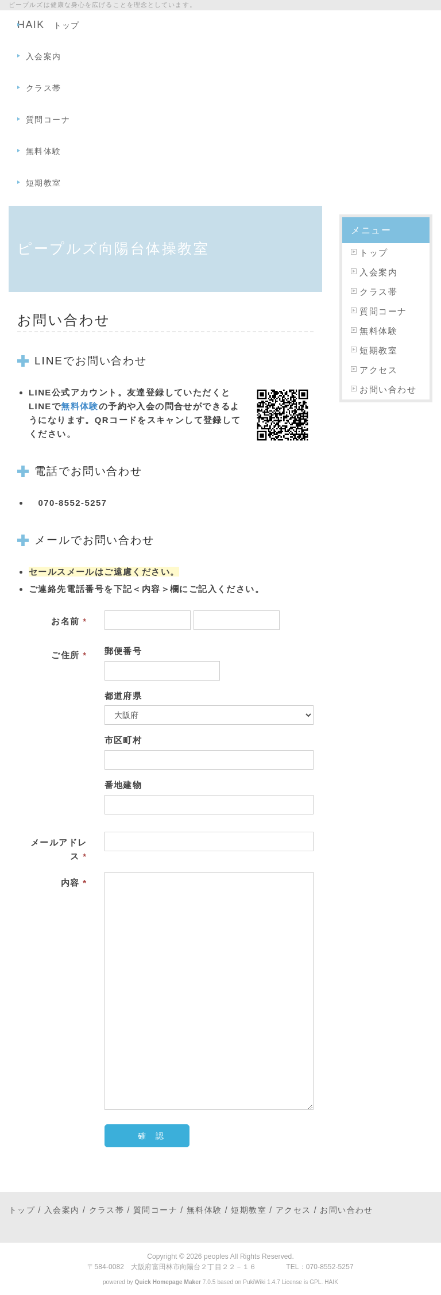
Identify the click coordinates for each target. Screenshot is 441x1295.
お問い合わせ (387, 389)
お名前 (69, 621)
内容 (74, 882)
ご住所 (69, 655)
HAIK (331, 1282)
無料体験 (43, 151)
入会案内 (43, 56)
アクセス (378, 370)
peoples (216, 1256)
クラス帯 (43, 88)
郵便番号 (123, 651)
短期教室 (43, 182)
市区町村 (123, 740)
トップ (66, 25)
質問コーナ (48, 119)
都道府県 (123, 696)
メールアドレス (58, 849)
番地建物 (123, 785)
